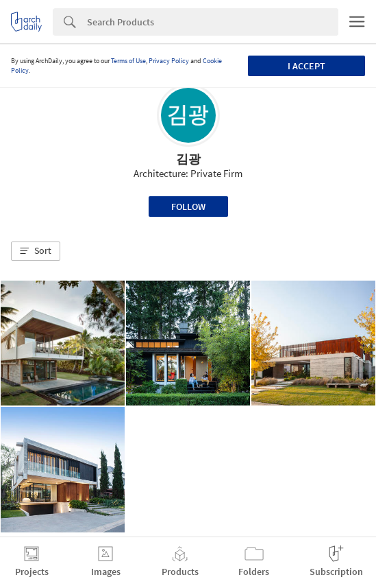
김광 (188, 159)
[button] (35, 251)
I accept (306, 66)
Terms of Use (128, 60)
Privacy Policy (169, 60)
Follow (188, 206)
